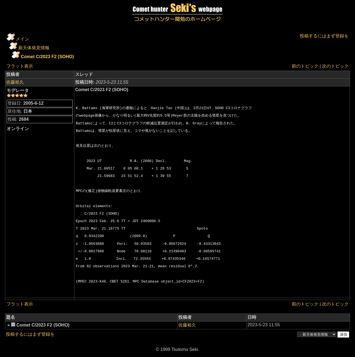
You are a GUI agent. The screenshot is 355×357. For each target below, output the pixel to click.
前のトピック (305, 66)
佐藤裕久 (15, 82)
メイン (22, 39)
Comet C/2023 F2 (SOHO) (47, 56)
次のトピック (335, 66)
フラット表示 (19, 66)
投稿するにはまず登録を (324, 36)
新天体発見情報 (33, 47)
